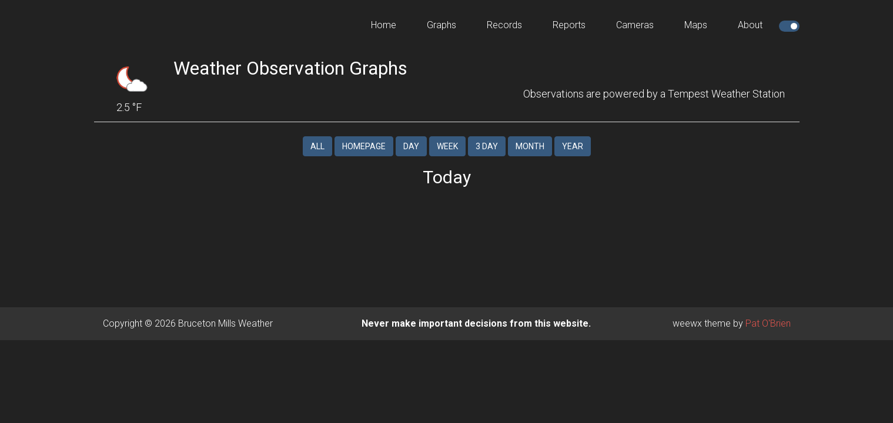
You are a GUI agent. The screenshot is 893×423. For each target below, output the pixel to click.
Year (572, 137)
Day (411, 137)
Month (530, 137)
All (317, 137)
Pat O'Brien (768, 314)
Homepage (364, 137)
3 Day (487, 137)
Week (447, 137)
